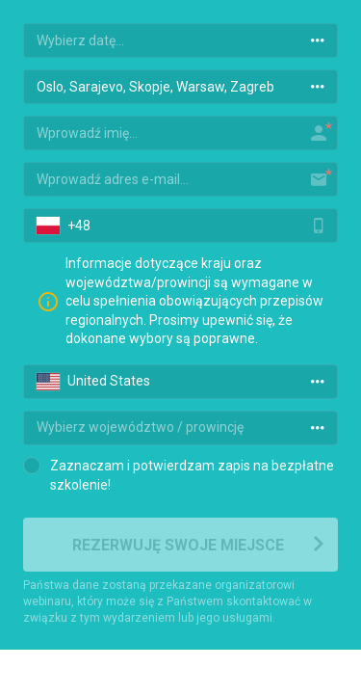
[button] (45, 225)
